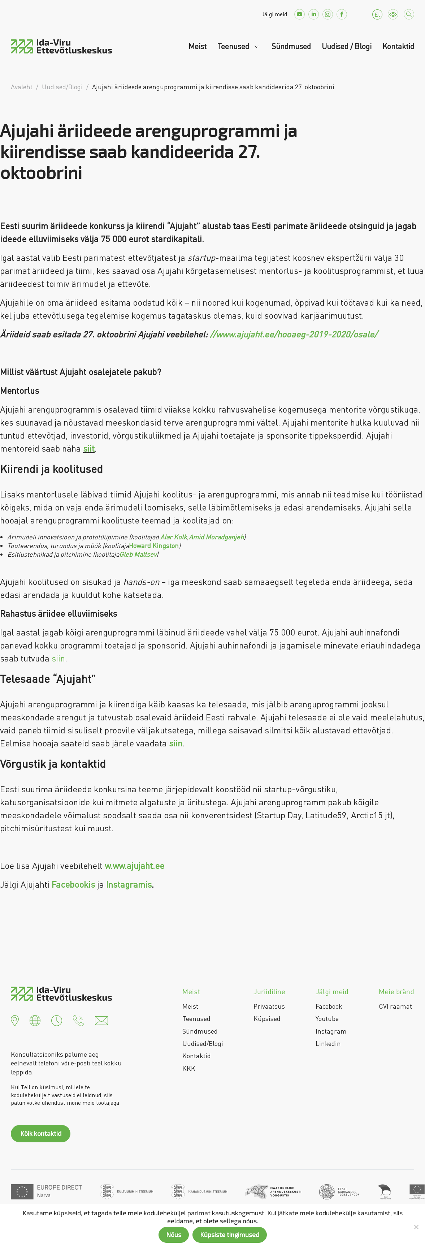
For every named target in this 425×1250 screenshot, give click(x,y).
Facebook (329, 1006)
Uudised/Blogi (202, 1043)
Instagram (331, 1031)
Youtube (327, 1018)
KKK (188, 1068)
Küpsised (267, 1018)
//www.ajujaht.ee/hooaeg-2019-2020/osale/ (293, 334)
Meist (197, 46)
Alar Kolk (173, 537)
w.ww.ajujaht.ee (134, 865)
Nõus (173, 1234)
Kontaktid (398, 46)
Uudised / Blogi (347, 46)
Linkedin (328, 1043)
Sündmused (291, 46)
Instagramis (129, 884)
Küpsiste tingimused (229, 1234)
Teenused (234, 46)
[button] (15, 1020)
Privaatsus (269, 1006)
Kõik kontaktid (40, 1133)
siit (89, 448)
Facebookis (73, 884)
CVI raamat (395, 1006)
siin (58, 658)
